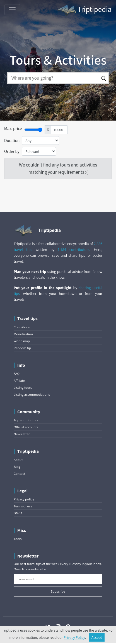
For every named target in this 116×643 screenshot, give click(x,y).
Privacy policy (24, 499)
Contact (19, 473)
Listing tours (23, 387)
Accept (96, 637)
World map (22, 341)
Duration (12, 140)
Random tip (22, 348)
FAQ (17, 373)
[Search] (53, 78)
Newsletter (22, 434)
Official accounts (26, 427)
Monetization (23, 334)
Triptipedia (84, 10)
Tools (17, 538)
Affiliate (19, 380)
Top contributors (26, 420)
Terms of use (23, 506)
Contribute (22, 327)
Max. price (13, 128)
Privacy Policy (74, 637)
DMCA (18, 513)
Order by (12, 151)
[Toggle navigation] (12, 9)
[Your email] (58, 579)
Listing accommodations (32, 394)
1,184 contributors (74, 249)
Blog (17, 466)
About (18, 459)
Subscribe (58, 591)
